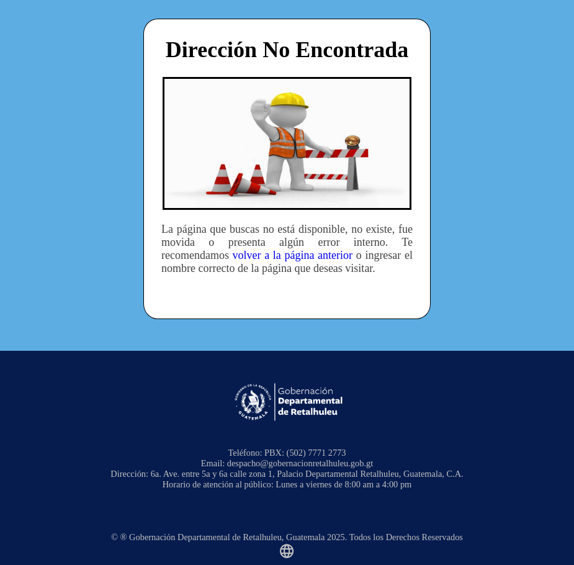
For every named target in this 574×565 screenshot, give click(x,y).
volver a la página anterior (292, 255)
